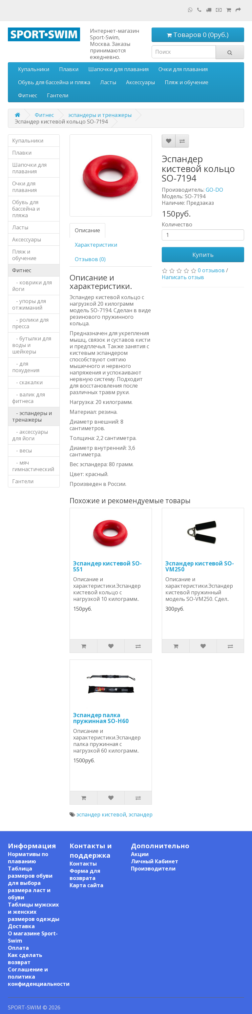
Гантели (57, 95)
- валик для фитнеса (28, 398)
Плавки (68, 69)
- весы (22, 450)
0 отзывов (211, 270)
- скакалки (27, 382)
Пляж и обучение (186, 82)
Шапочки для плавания (118, 69)
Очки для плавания (183, 69)
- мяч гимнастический (33, 466)
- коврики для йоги (32, 286)
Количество (177, 224)
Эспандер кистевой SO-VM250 (199, 566)
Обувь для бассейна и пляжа (54, 82)
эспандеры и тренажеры (100, 115)
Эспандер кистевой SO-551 (107, 566)
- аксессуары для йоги (30, 435)
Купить (203, 254)
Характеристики (96, 244)
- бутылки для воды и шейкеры (31, 345)
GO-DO (214, 189)
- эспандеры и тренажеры (32, 416)
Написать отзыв (183, 277)
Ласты (108, 82)
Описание (87, 230)
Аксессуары (140, 82)
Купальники (33, 69)
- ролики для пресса (30, 323)
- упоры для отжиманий (29, 304)
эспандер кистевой (101, 814)
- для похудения (25, 367)
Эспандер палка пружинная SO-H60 (101, 718)
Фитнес (27, 95)
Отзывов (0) (90, 259)
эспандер (141, 814)
